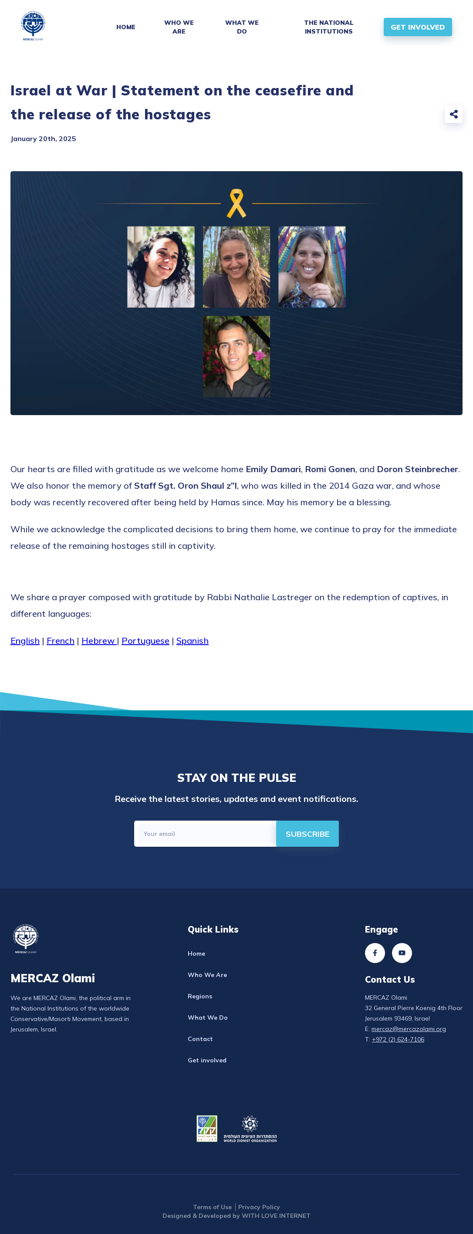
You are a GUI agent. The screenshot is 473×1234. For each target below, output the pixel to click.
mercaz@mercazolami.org (409, 1029)
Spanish (192, 640)
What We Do (242, 27)
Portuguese (145, 640)
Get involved (207, 1060)
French (60, 640)
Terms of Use (212, 1207)
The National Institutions (329, 27)
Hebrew (99, 640)
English (25, 640)
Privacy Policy (259, 1207)
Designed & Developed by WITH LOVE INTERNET (236, 1216)
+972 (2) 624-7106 (398, 1039)
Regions (200, 996)
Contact (200, 1039)
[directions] (307, 834)
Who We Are (179, 27)
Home (125, 27)
